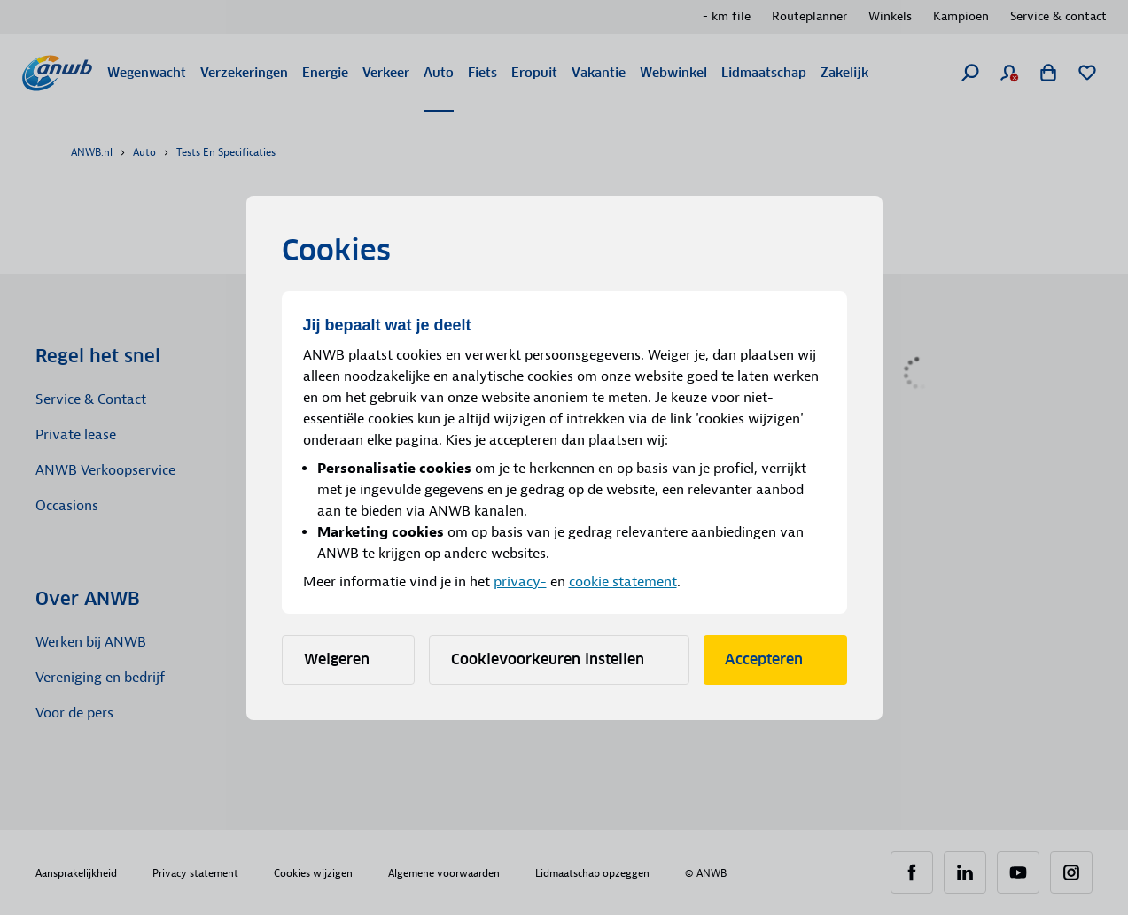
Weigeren (348, 659)
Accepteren (775, 659)
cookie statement (623, 582)
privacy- (520, 582)
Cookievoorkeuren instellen (559, 659)
